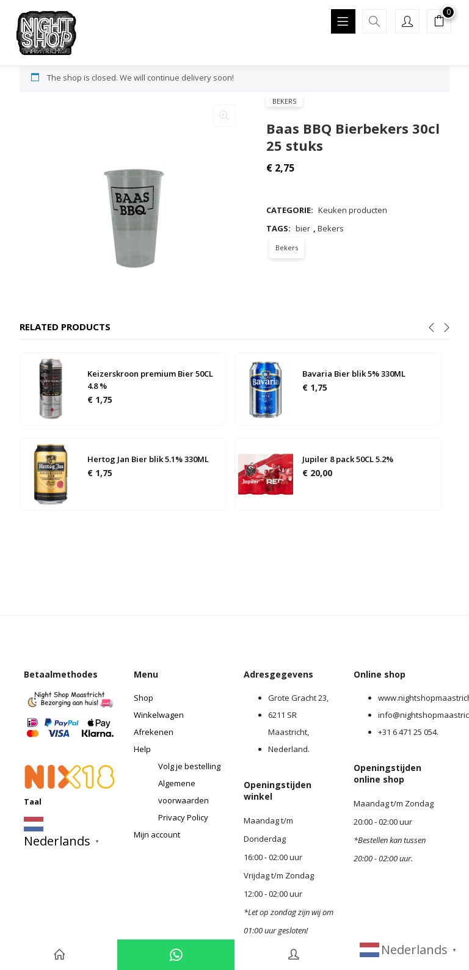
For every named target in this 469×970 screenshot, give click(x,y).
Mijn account (157, 834)
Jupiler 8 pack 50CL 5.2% (347, 459)
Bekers (284, 101)
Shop (143, 697)
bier (303, 228)
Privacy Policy (183, 817)
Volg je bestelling (189, 766)
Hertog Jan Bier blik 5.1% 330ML (148, 459)
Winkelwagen (159, 714)
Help (142, 749)
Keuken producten (352, 209)
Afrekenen (153, 731)
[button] (439, 22)
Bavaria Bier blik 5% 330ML (353, 373)
